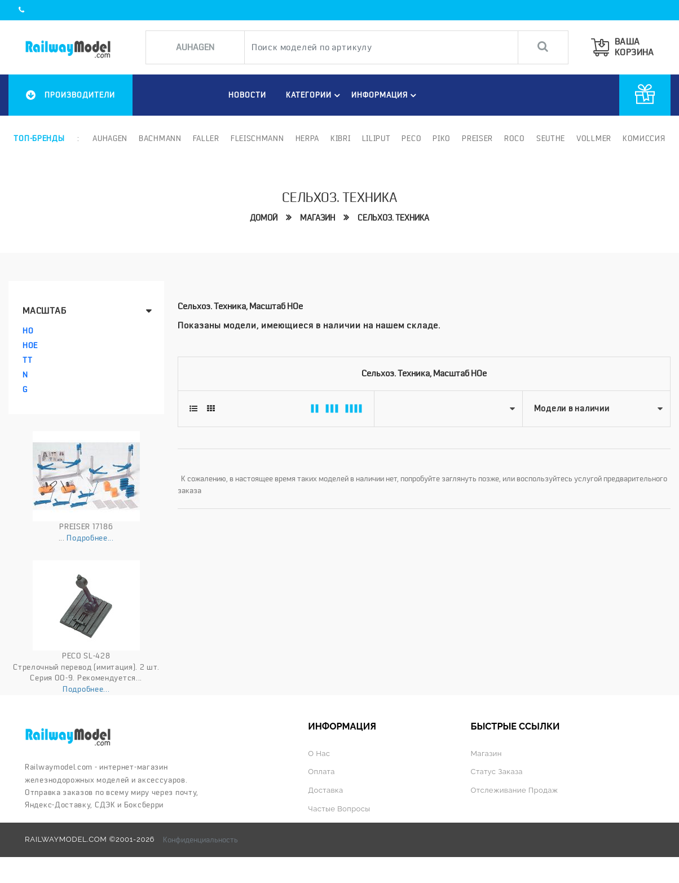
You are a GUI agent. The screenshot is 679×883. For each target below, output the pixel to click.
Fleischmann (257, 138)
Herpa (308, 138)
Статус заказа (497, 771)
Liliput (376, 138)
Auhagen (109, 138)
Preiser (477, 138)
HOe (30, 345)
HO (28, 331)
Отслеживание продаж (514, 790)
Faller (206, 138)
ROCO (514, 138)
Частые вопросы (339, 809)
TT (27, 360)
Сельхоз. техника (393, 218)
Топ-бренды (39, 138)
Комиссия (644, 138)
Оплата (321, 771)
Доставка (325, 790)
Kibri (340, 138)
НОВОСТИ (247, 94)
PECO (411, 138)
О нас (319, 753)
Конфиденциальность (200, 839)
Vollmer (593, 138)
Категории (314, 95)
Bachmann (160, 138)
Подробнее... (90, 537)
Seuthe (550, 138)
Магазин (317, 218)
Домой (263, 218)
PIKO (442, 138)
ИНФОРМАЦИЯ (385, 95)
